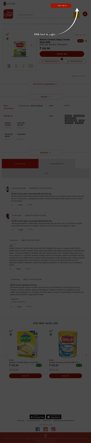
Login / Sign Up (62, 5)
